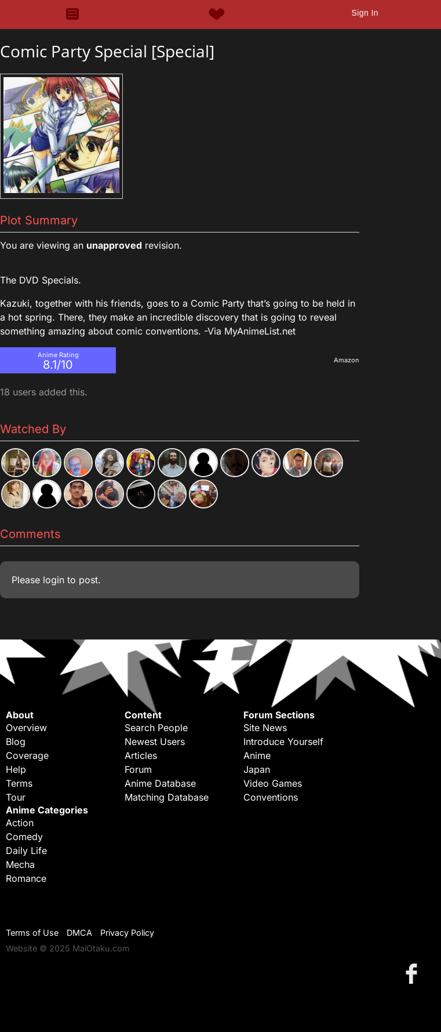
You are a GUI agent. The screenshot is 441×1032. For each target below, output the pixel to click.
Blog (15, 741)
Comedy (24, 836)
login (53, 580)
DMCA (79, 932)
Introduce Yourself (283, 741)
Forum (138, 769)
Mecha (20, 864)
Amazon (346, 360)
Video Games (272, 783)
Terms (19, 783)
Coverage (27, 755)
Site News (265, 727)
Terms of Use (32, 932)
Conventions (270, 797)
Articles (141, 755)
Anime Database (160, 783)
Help (16, 769)
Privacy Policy (127, 932)
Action (20, 822)
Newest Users (155, 741)
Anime (257, 755)
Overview (26, 727)
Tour (15, 797)
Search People (156, 727)
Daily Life (26, 850)
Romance (26, 878)
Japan (256, 769)
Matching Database (167, 797)
